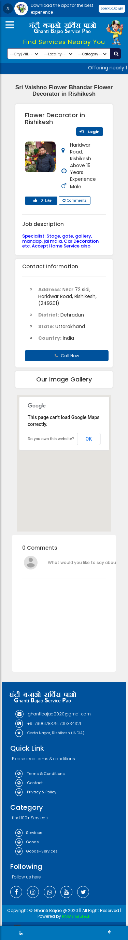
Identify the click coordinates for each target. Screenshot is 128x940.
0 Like (41, 201)
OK (89, 439)
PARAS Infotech (76, 916)
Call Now (67, 356)
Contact (29, 782)
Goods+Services (36, 851)
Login (90, 131)
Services (28, 832)
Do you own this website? (51, 439)
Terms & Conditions (40, 773)
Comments (74, 200)
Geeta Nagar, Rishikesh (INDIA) (49, 733)
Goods (27, 842)
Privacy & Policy (35, 792)
